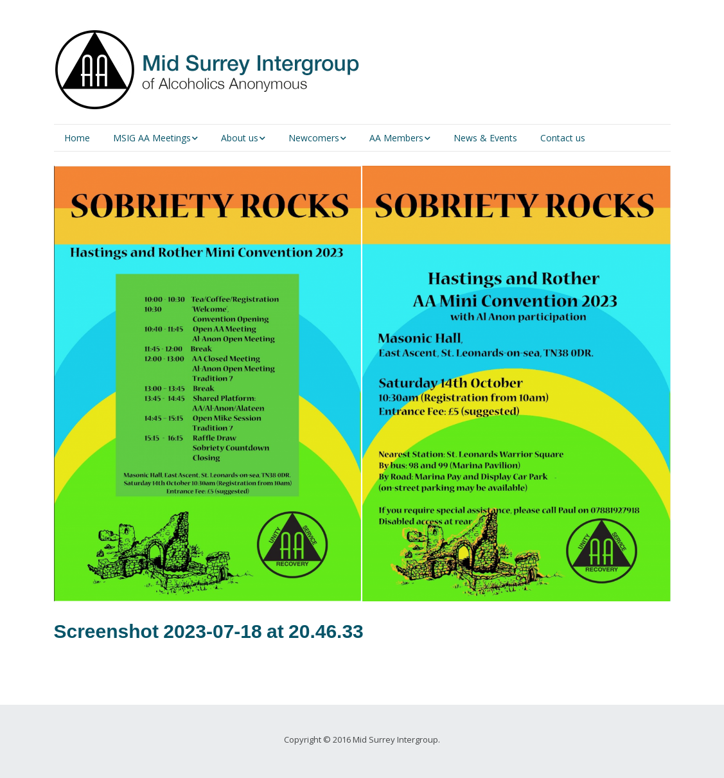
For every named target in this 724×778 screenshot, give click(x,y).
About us (239, 138)
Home (77, 138)
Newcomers (313, 138)
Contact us (562, 138)
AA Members (396, 138)
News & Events (485, 138)
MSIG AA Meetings (152, 138)
